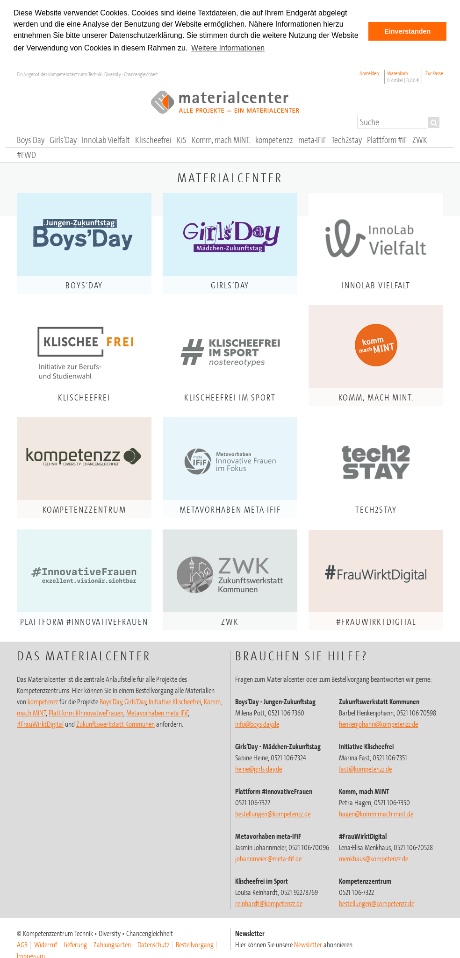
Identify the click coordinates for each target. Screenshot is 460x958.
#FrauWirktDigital (40, 724)
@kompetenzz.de (268, 903)
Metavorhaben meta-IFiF (157, 712)
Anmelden (369, 73)
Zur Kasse (434, 73)
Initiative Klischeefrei (175, 701)
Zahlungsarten (112, 944)
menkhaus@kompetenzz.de (373, 858)
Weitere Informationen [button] (228, 48)
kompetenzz (43, 701)
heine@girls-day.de (258, 768)
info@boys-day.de (257, 724)
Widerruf (45, 944)
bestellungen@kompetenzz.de (272, 813)
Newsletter (308, 944)
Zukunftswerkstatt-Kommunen (115, 724)
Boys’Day (111, 701)
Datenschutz (153, 944)
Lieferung (75, 944)
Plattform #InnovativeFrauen (86, 712)
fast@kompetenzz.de (365, 768)
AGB (22, 944)
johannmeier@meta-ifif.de (268, 858)
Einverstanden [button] (407, 31)
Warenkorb (403, 77)
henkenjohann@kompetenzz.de (378, 724)
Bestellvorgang (195, 944)
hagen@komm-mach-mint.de (376, 813)
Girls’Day (135, 701)
